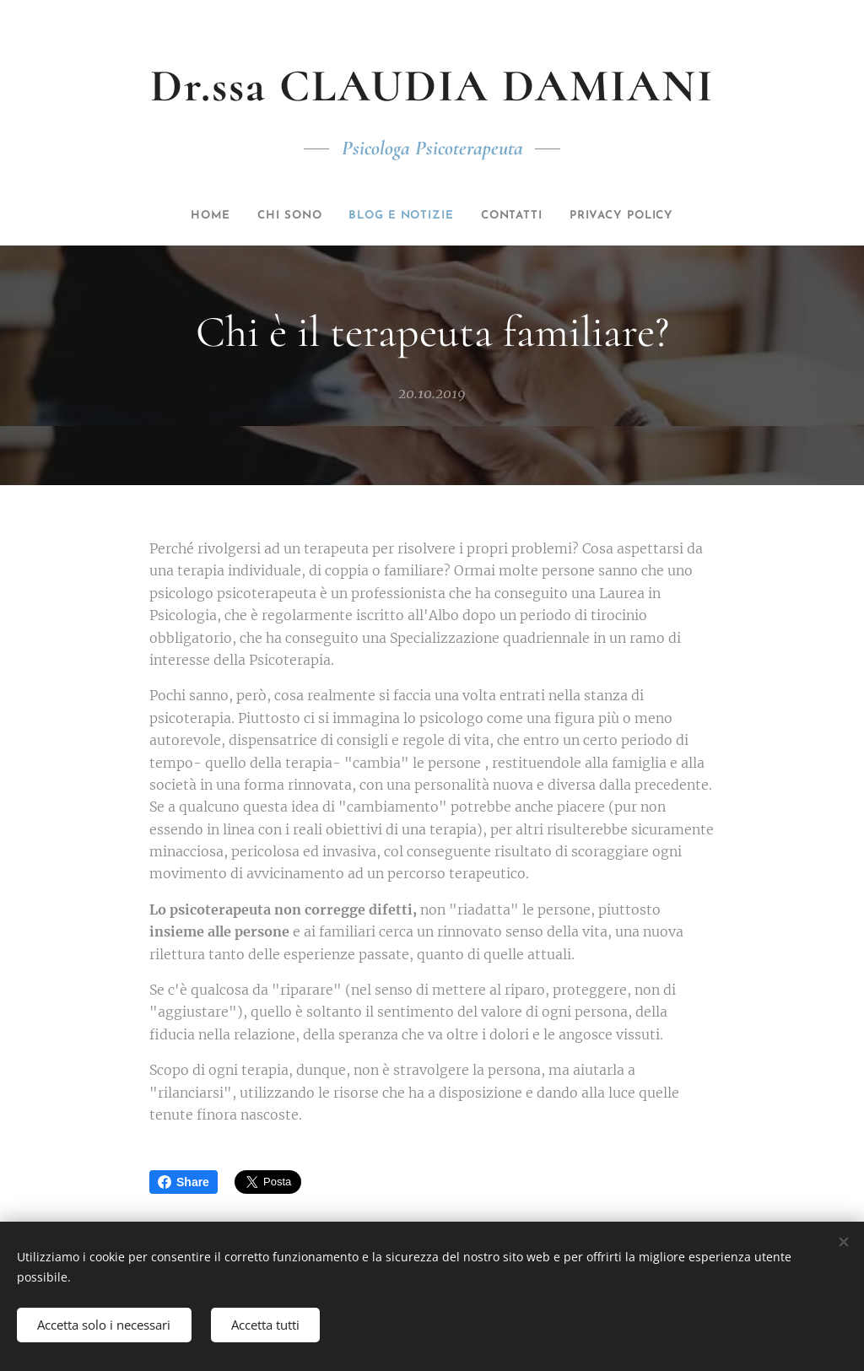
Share (183, 1182)
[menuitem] (184, 216)
